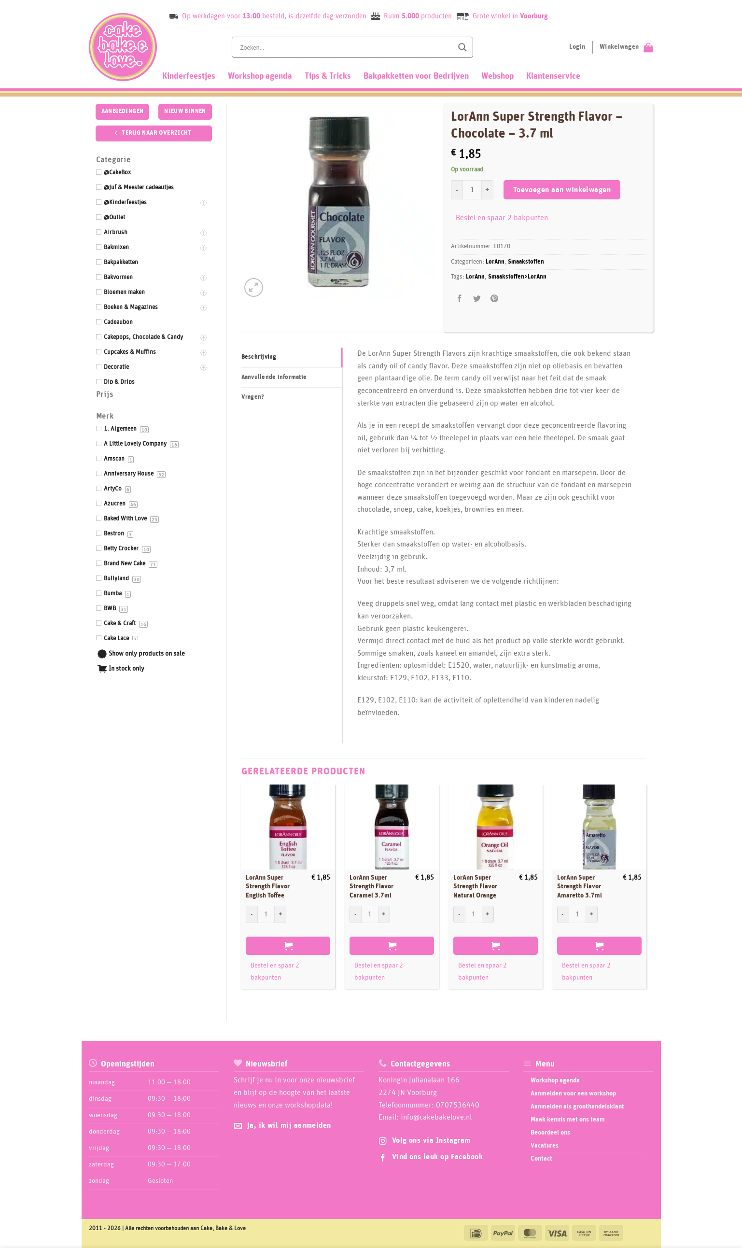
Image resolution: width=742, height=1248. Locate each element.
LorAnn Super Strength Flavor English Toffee (268, 886)
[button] (253, 287)
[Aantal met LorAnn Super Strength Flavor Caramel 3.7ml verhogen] (384, 914)
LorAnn (495, 262)
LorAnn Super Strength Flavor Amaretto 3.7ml (579, 886)
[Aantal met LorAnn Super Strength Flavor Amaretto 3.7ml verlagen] (563, 914)
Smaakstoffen (526, 262)
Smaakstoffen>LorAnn (517, 277)
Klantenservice (553, 76)
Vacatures (545, 1145)
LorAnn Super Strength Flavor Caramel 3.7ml (371, 886)
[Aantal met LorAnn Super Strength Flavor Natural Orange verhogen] (488, 914)
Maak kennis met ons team (568, 1119)
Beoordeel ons (550, 1132)
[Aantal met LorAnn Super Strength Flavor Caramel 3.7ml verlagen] (355, 914)
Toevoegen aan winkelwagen (562, 190)
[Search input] (345, 47)
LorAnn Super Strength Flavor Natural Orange (475, 886)
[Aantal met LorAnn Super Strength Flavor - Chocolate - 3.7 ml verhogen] (487, 189)
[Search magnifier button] (462, 47)
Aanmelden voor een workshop (573, 1093)
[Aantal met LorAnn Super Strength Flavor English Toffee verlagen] (251, 914)
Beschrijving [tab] (259, 357)
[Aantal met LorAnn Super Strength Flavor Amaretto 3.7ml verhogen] (592, 914)
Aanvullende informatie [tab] (274, 377)
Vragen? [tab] (253, 397)
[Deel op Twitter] (477, 299)
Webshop (497, 76)
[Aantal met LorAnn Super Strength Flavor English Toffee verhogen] (280, 914)
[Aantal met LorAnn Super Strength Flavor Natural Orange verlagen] (459, 914)
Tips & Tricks (328, 76)
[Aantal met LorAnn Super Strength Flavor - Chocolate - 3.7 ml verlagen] (456, 189)
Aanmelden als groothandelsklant (577, 1106)
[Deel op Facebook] (460, 299)
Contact (541, 1158)
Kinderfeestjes (188, 76)
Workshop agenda (260, 76)
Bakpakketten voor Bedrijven (416, 76)
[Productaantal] (472, 189)
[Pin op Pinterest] (495, 299)
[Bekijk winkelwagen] (626, 47)
